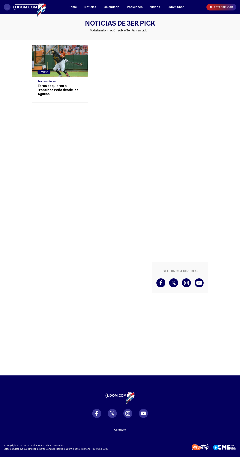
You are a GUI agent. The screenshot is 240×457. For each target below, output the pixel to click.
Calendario (111, 7)
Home (72, 7)
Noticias (90, 7)
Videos (155, 7)
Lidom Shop (176, 7)
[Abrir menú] (7, 7)
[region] (90, 120)
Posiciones (135, 7)
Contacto (120, 429)
